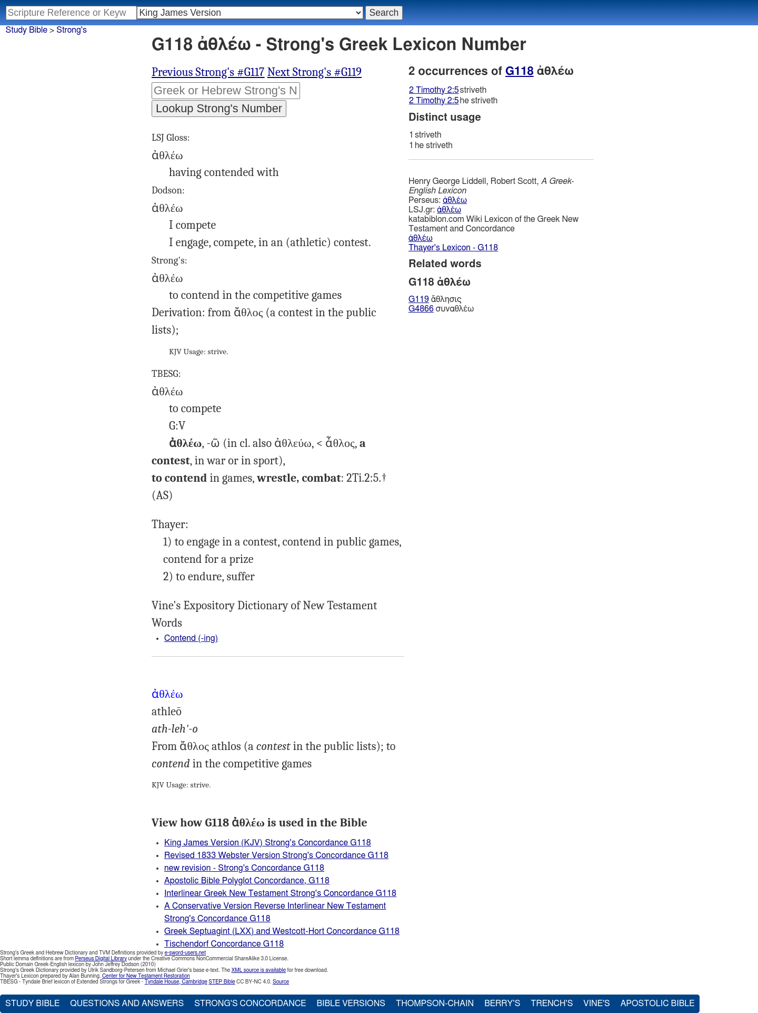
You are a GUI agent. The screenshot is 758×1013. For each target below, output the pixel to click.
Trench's (552, 1003)
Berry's (502, 1003)
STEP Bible (221, 982)
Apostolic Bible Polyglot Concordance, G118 (247, 880)
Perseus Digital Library (101, 958)
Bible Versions (350, 1003)
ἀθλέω (455, 200)
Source (281, 982)
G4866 (421, 309)
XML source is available (259, 970)
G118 (519, 71)
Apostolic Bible (658, 1003)
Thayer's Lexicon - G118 (453, 247)
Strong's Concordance (250, 1003)
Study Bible (26, 30)
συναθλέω (441, 309)
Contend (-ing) (191, 638)
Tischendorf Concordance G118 (224, 944)
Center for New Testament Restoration (146, 976)
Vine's (596, 1003)
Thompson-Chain (435, 1003)
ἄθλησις (435, 299)
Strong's (71, 30)
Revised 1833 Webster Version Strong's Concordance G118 (276, 855)
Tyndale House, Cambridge (176, 982)
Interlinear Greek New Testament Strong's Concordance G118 (280, 893)
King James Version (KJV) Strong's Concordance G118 (267, 843)
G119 (418, 299)
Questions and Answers (127, 1003)
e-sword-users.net (185, 953)
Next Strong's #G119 (314, 72)
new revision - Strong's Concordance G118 (244, 868)
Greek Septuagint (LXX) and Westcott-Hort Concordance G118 (282, 931)
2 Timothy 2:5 (434, 90)
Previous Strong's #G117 (208, 72)
